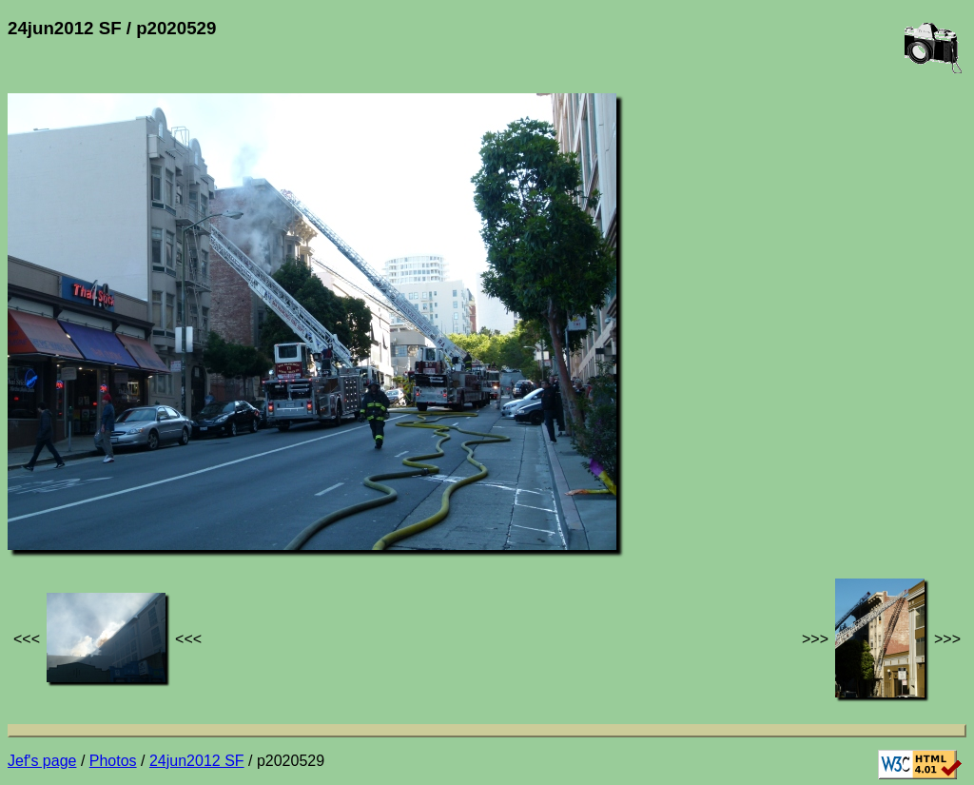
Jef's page (42, 761)
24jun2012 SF (196, 761)
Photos (113, 761)
